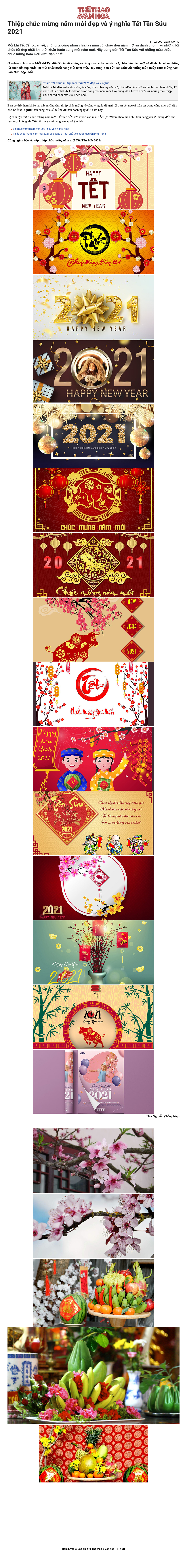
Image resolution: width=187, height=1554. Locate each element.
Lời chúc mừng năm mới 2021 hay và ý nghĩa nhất (41, 128)
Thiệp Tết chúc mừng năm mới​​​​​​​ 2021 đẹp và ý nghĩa (76, 83)
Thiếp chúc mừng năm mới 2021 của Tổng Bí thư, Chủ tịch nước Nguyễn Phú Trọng (59, 133)
